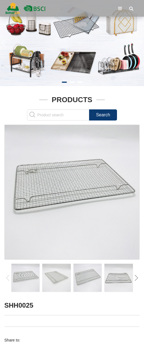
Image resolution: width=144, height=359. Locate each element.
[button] (64, 82)
